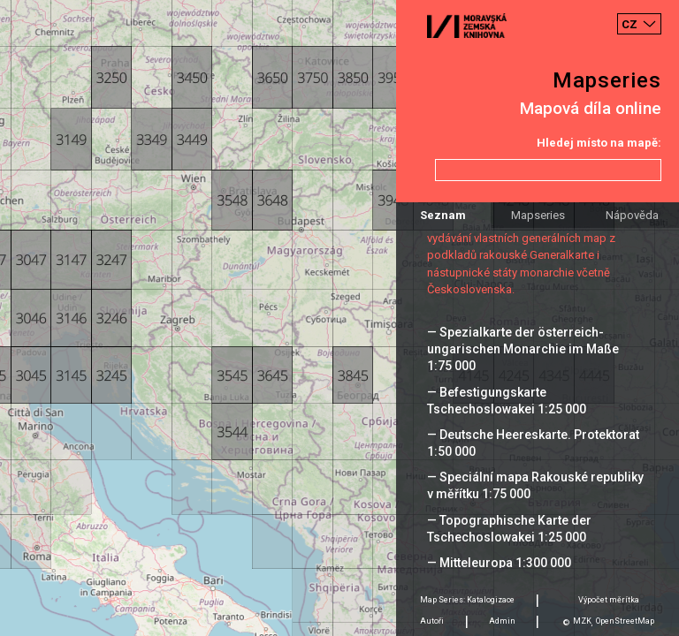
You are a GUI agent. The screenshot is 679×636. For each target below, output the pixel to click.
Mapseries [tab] (538, 215)
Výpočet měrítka (608, 599)
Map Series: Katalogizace (467, 599)
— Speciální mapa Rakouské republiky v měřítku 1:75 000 (535, 485)
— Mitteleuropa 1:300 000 (499, 563)
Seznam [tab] (443, 215)
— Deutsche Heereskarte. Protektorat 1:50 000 (533, 443)
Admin (502, 621)
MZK (582, 621)
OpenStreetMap (625, 621)
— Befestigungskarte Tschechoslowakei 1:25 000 (506, 400)
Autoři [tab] (432, 621)
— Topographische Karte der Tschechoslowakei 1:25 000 (509, 528)
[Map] (339, 318)
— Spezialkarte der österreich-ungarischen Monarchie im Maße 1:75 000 (523, 349)
